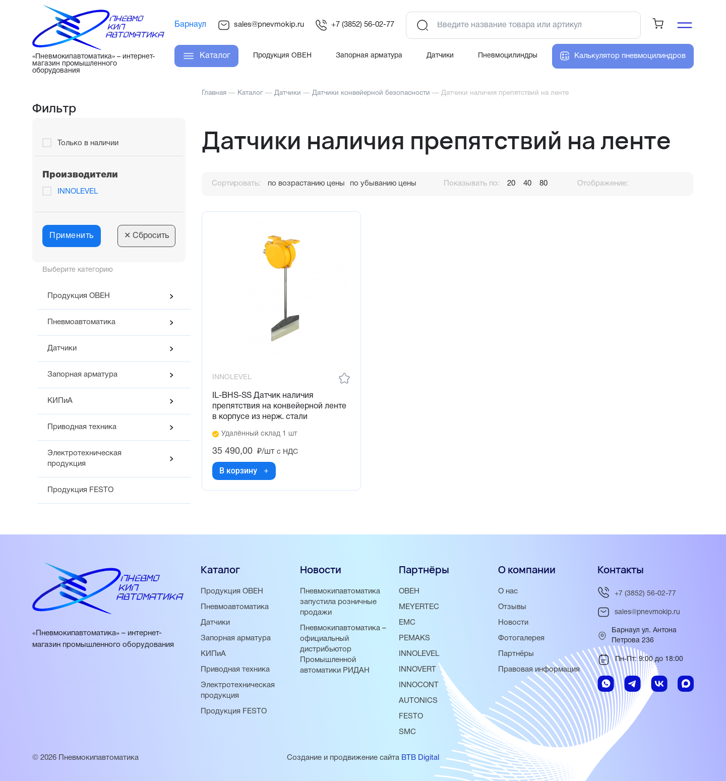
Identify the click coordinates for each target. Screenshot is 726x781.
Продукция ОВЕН (78, 295)
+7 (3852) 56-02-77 (354, 25)
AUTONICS (418, 700)
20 (511, 183)
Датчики (62, 348)
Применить (71, 235)
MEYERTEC (419, 607)
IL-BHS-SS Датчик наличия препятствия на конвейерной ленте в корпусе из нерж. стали (279, 406)
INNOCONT (419, 685)
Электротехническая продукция (84, 458)
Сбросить (146, 235)
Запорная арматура (82, 374)
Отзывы (512, 607)
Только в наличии (87, 143)
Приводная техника (81, 427)
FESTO (411, 716)
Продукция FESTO (80, 490)
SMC (407, 732)
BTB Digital (420, 757)
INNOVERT (417, 669)
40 (527, 183)
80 (543, 183)
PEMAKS (414, 638)
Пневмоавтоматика (81, 322)
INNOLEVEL (77, 191)
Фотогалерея (521, 638)
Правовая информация (539, 669)
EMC (407, 622)
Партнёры (516, 653)
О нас (508, 591)
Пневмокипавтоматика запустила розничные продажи (340, 602)
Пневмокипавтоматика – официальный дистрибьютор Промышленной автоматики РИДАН (343, 649)
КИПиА (60, 400)
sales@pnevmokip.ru (261, 25)
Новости (513, 622)
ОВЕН (409, 591)
